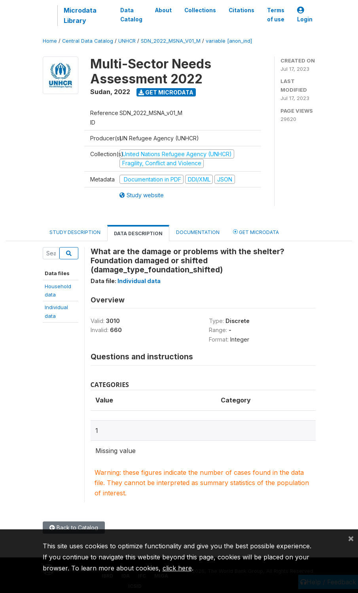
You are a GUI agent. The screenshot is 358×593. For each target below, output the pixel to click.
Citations (241, 10)
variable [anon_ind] (229, 41)
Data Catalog (131, 14)
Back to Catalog (73, 527)
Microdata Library (80, 15)
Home (50, 41)
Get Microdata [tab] (256, 232)
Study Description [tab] (74, 232)
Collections (200, 10)
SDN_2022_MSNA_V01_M (171, 41)
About (163, 10)
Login (305, 15)
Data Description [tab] (138, 233)
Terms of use (275, 14)
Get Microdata (165, 92)
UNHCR (127, 41)
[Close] (351, 538)
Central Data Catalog (87, 41)
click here (177, 568)
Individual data (139, 281)
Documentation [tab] (198, 232)
